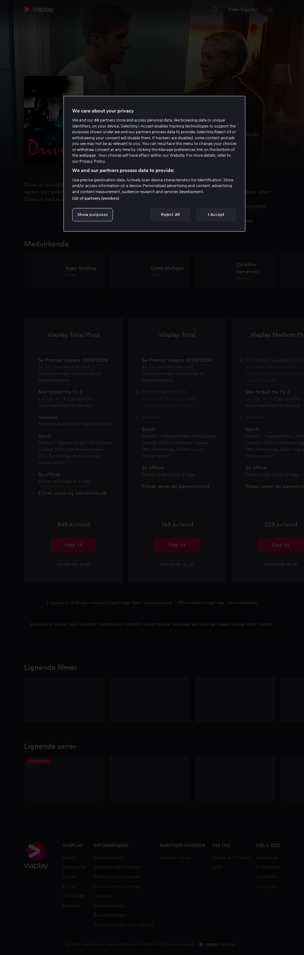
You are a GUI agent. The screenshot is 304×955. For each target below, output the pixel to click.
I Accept (216, 214)
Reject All (170, 214)
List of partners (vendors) (95, 198)
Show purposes (92, 214)
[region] (154, 164)
